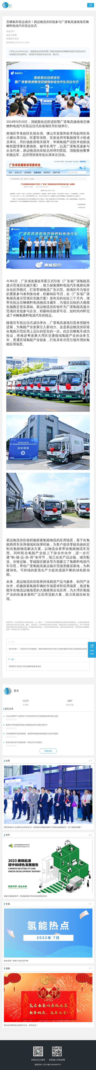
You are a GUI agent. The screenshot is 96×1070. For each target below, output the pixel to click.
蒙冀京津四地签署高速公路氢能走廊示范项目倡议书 (26, 725)
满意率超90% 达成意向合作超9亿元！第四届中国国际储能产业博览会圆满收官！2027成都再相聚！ (43, 827)
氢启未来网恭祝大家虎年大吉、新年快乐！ (21, 1025)
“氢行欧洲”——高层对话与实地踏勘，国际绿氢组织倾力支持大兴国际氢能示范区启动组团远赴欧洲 (47, 649)
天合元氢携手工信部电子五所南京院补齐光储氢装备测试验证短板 (32, 716)
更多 (90, 761)
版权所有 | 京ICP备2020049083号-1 (48, 1065)
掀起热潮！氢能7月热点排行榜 (16, 961)
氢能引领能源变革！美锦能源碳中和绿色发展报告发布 (25, 896)
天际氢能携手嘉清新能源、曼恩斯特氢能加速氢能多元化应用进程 (32, 734)
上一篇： (12, 642)
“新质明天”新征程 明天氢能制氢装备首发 (24, 666)
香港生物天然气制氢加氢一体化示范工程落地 (24, 742)
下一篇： (12, 659)
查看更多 (48, 751)
